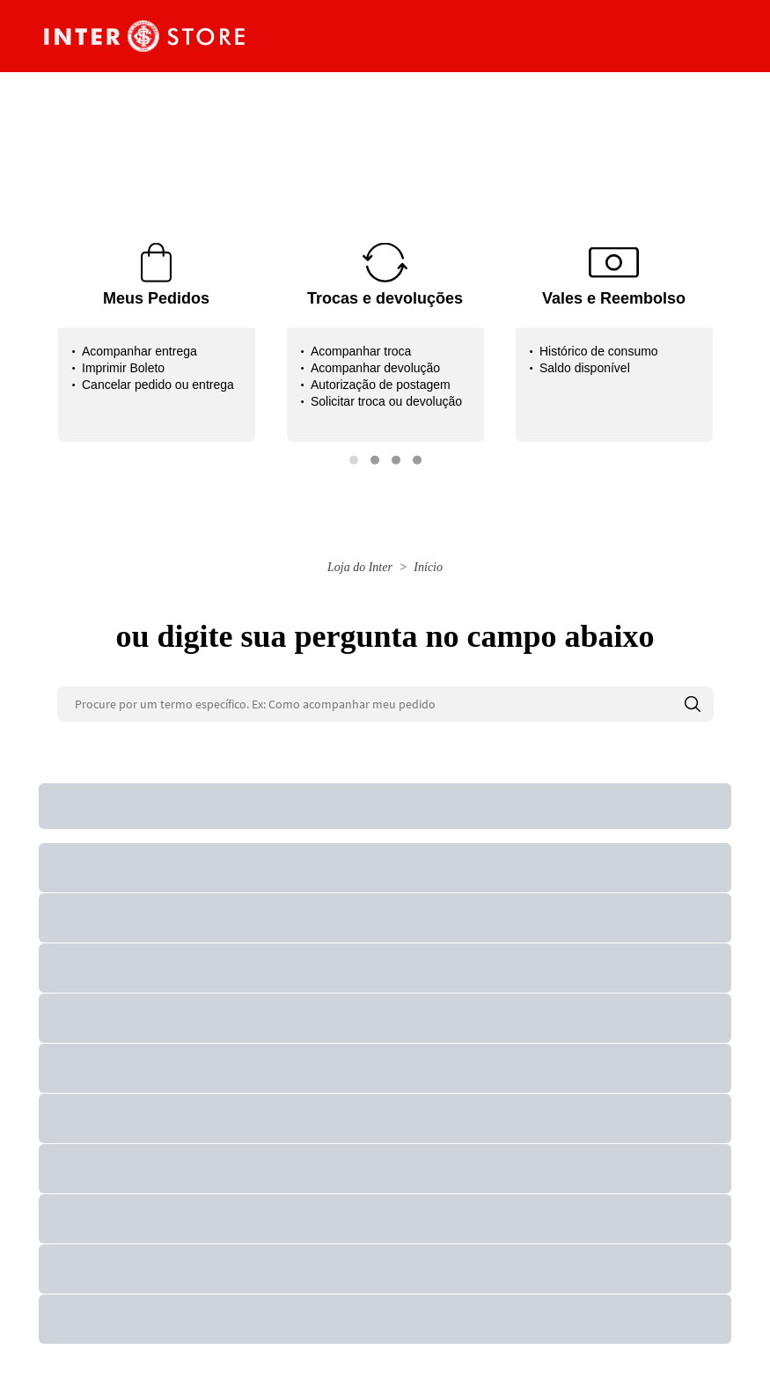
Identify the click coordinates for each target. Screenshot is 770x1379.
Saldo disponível (584, 368)
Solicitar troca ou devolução (386, 401)
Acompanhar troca (361, 351)
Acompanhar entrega (139, 351)
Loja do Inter (359, 567)
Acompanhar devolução (375, 368)
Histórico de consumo (598, 351)
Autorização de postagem (381, 385)
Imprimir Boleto (123, 368)
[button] (353, 460)
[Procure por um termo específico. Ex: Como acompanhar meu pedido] (385, 704)
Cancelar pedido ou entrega (158, 385)
